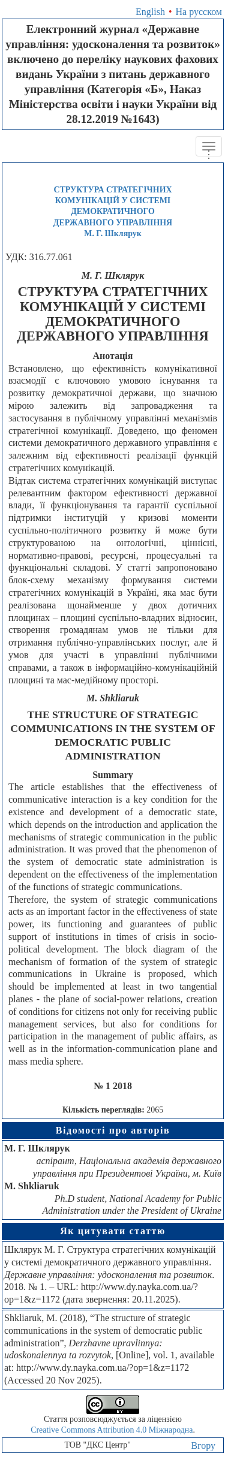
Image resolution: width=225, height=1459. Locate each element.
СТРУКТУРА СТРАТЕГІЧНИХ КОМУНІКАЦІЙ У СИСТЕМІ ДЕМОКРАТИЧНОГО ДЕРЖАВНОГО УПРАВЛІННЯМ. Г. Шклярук (112, 211)
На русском (199, 12)
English (150, 12)
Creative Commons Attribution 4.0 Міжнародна (112, 1429)
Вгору (203, 1445)
